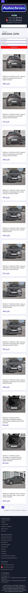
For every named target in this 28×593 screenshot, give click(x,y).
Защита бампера (5, 544)
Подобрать (14, 47)
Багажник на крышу (6, 537)
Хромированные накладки (8, 555)
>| (14, 507)
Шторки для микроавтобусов (9, 558)
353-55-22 (15, 17)
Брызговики (4, 542)
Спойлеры (4, 553)
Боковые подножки (6, 540)
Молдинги (3, 551)
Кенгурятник (4, 546)
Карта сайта (4, 528)
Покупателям (4, 524)
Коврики (3, 549)
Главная (3, 522)
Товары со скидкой (6, 526)
